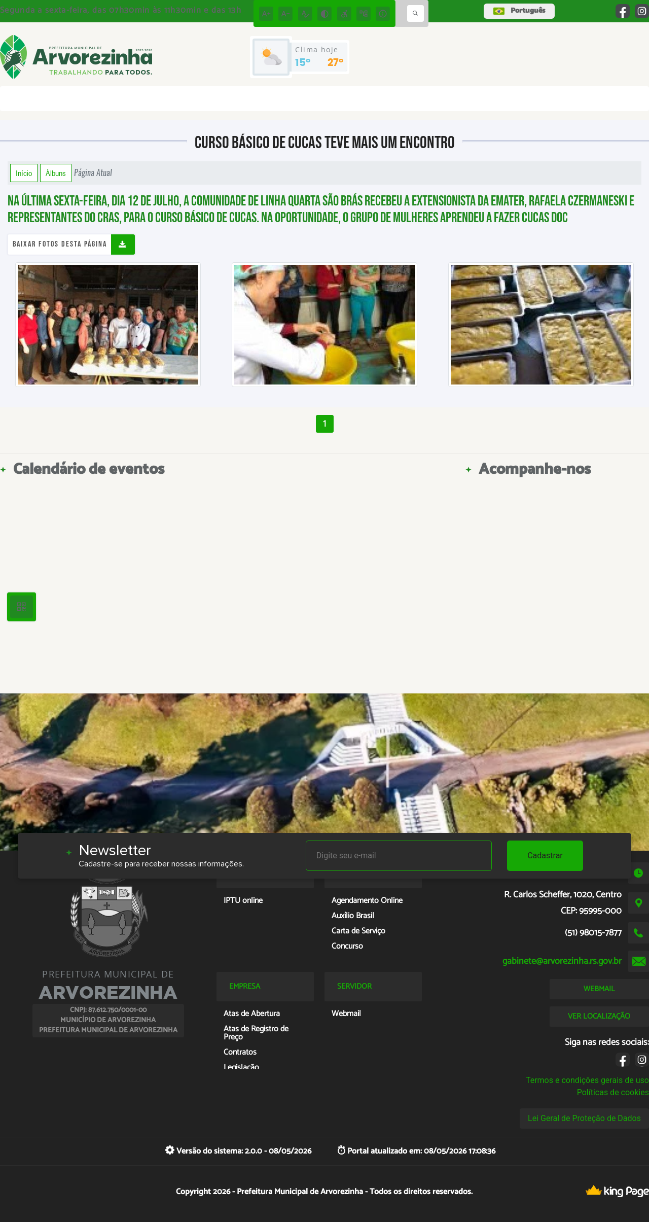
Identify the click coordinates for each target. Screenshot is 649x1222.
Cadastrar (545, 855)
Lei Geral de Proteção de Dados (584, 1118)
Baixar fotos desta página (60, 244)
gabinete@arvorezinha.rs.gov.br (562, 961)
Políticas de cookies (613, 1092)
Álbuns (56, 173)
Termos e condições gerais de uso (587, 1080)
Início (24, 173)
